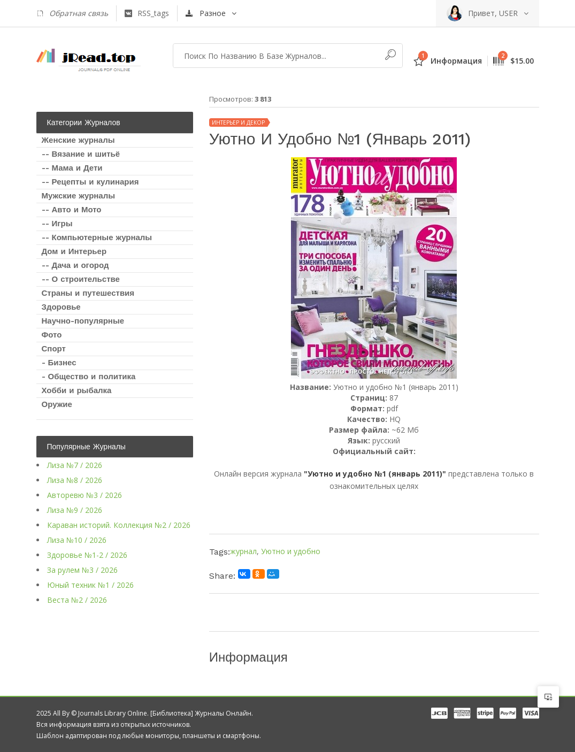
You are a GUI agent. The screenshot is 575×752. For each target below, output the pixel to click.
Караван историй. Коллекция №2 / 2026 (118, 525)
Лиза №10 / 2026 (76, 540)
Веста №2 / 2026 (77, 600)
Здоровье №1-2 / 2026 (87, 555)
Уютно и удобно (290, 551)
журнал (243, 551)
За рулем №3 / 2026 (82, 570)
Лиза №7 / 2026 (74, 465)
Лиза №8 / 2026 (74, 480)
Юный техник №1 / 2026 (90, 585)
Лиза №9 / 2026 (74, 510)
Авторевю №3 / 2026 (84, 495)
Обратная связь (72, 13)
